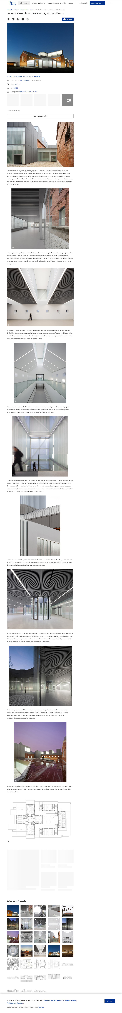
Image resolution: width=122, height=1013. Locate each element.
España (37, 77)
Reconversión (13, 77)
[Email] (22, 19)
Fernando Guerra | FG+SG (28, 92)
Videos (70, 3)
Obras (34, 3)
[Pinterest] (27, 19)
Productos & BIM (53, 3)
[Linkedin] (18, 19)
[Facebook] (8, 19)
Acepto (110, 1001)
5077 (16, 84)
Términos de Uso (49, 1000)
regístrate (41, 1007)
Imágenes (41, 3)
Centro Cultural (26, 77)
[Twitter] (13, 19)
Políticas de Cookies (15, 1003)
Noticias (63, 3)
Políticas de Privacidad (66, 1000)
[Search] (27, 3)
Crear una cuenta (97, 3)
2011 (16, 88)
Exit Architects (25, 80)
